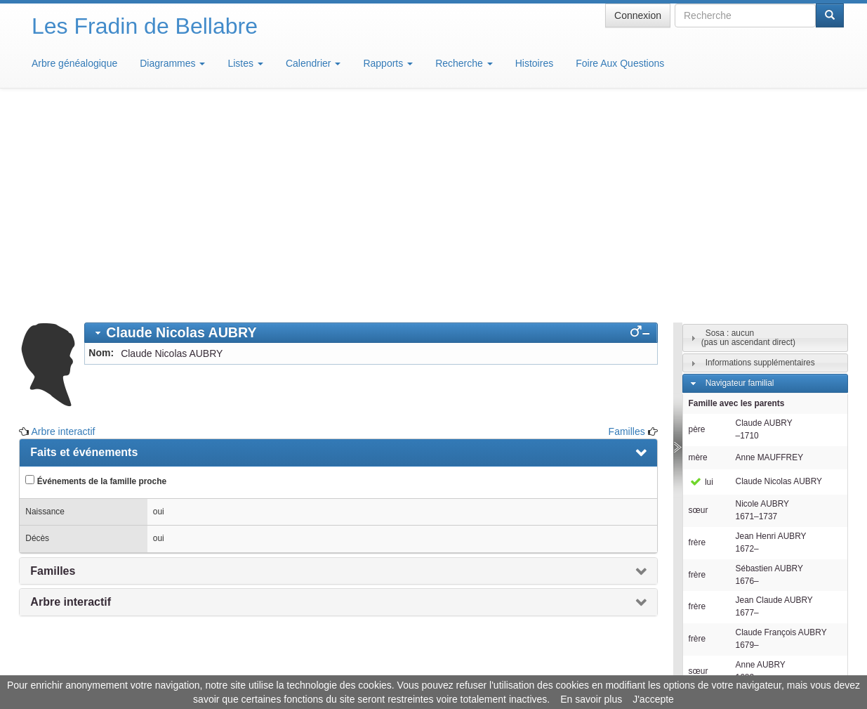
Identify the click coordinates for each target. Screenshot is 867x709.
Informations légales (374, 666)
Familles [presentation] (52, 364)
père (697, 223)
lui (701, 275)
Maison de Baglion (496, 666)
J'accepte (653, 699)
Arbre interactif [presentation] (70, 395)
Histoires (534, 63)
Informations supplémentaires (760, 156)
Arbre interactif (63, 224)
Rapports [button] (388, 63)
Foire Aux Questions (620, 63)
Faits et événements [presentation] (84, 246)
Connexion (637, 15)
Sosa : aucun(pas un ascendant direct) (748, 131)
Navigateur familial (740, 176)
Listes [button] (245, 63)
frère (697, 336)
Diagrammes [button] (172, 63)
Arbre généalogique (74, 63)
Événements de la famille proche (95, 274)
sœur (698, 303)
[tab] (370, 126)
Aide (436, 666)
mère (698, 251)
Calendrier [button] (313, 63)
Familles (627, 224)
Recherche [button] (464, 63)
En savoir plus (591, 699)
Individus (722, 544)
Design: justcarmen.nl (802, 629)
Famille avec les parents (737, 197)
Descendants (730, 524)
